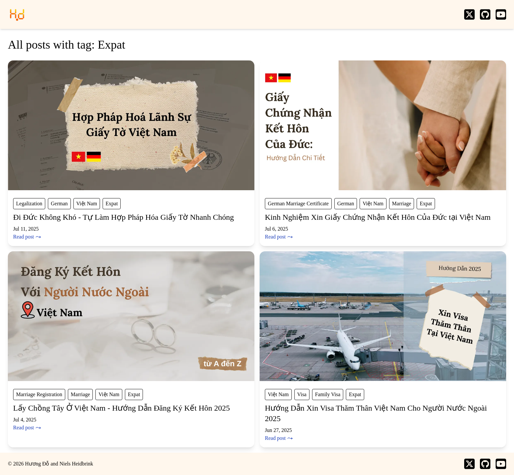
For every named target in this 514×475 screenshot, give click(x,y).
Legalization (29, 203)
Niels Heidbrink (76, 463)
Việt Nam (86, 203)
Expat (112, 203)
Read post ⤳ (27, 236)
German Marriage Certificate (298, 203)
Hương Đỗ (37, 463)
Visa (301, 394)
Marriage (401, 203)
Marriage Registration (39, 394)
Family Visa (327, 394)
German (59, 203)
